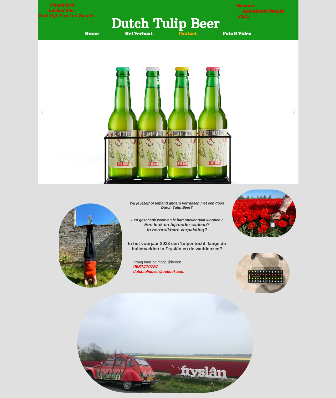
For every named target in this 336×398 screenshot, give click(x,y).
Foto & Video (237, 33)
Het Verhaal (138, 33)
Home (92, 33)
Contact (188, 33)
